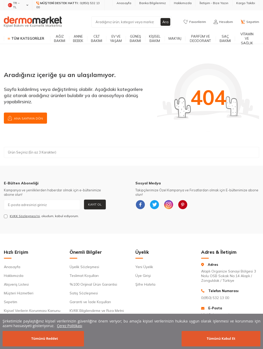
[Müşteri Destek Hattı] (68, 5)
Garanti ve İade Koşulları (90, 302)
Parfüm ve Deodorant (200, 38)
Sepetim (10, 302)
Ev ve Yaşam (116, 38)
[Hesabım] (223, 22)
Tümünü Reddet (44, 338)
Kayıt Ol (95, 204)
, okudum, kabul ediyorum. (41, 216)
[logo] (33, 22)
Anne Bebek (78, 38)
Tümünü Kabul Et (221, 338)
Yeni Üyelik (144, 267)
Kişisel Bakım (155, 38)
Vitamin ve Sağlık (246, 38)
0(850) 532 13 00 (215, 297)
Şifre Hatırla (145, 284)
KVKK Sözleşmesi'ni (25, 216)
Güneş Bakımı (135, 38)
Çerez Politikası (69, 325)
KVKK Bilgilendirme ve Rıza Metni (97, 310)
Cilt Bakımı (96, 38)
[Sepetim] (250, 22)
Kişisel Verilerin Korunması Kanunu (32, 310)
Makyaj (174, 38)
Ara (165, 22)
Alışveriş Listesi (16, 284)
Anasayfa (124, 3)
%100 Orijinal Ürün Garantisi (93, 284)
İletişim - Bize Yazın (214, 3)
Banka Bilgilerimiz (152, 3)
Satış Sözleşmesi (84, 293)
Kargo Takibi (245, 3)
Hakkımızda (183, 3)
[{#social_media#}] (140, 205)
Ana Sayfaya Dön (25, 118)
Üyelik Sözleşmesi (84, 267)
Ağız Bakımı (59, 38)
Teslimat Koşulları (84, 275)
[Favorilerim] (195, 22)
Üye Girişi (143, 275)
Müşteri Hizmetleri (18, 293)
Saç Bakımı (225, 38)
